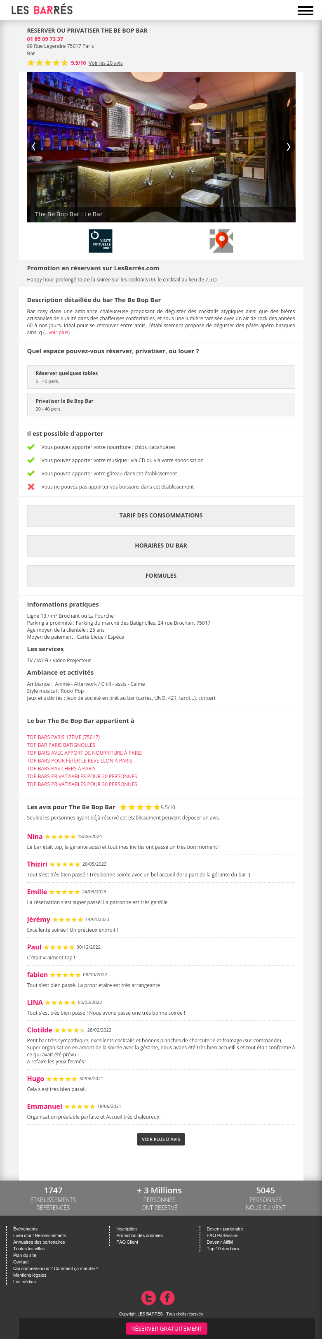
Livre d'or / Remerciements (39, 1235)
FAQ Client (127, 1242)
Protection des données (139, 1235)
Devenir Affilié (220, 1242)
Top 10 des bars (223, 1249)
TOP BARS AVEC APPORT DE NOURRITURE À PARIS (84, 752)
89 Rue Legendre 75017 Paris (60, 46)
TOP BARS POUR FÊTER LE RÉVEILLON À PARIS (79, 760)
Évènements (25, 1229)
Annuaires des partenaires (39, 1242)
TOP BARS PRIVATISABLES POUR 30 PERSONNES (82, 784)
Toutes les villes (29, 1249)
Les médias (24, 1282)
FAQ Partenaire (222, 1235)
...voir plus (56, 332)
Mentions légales (29, 1275)
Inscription (126, 1229)
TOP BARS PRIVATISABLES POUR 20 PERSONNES (82, 776)
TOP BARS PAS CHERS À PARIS (61, 768)
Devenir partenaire (225, 1229)
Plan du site (24, 1255)
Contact (20, 1262)
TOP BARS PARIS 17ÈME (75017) (63, 737)
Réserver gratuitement (166, 1328)
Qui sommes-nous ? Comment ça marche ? (56, 1268)
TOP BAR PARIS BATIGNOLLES (61, 745)
